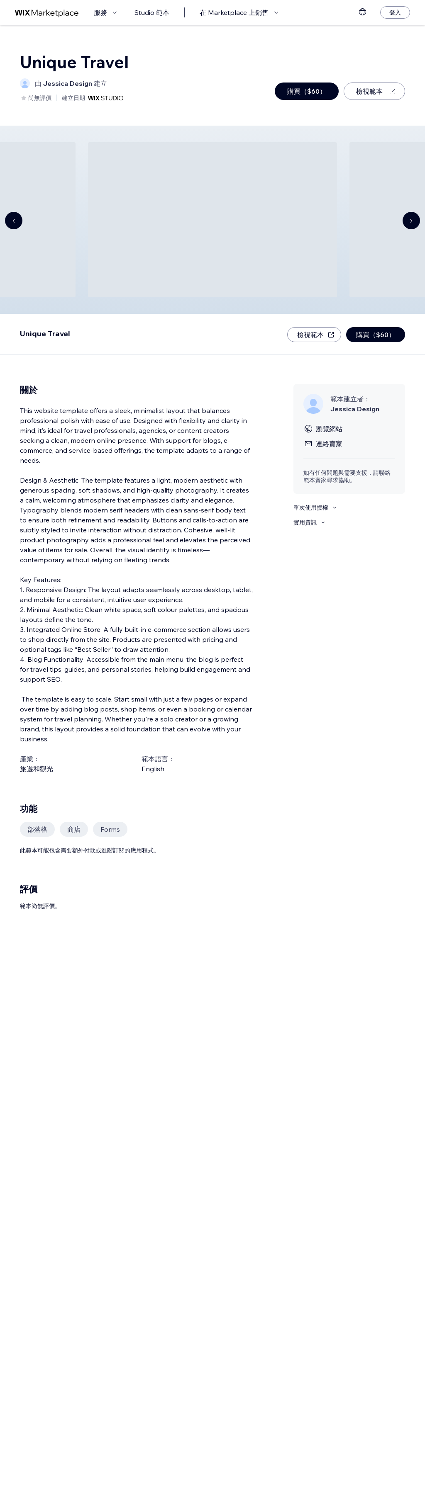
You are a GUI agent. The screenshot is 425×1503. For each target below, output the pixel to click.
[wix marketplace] (47, 12)
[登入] (395, 12)
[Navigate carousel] (13, 220)
